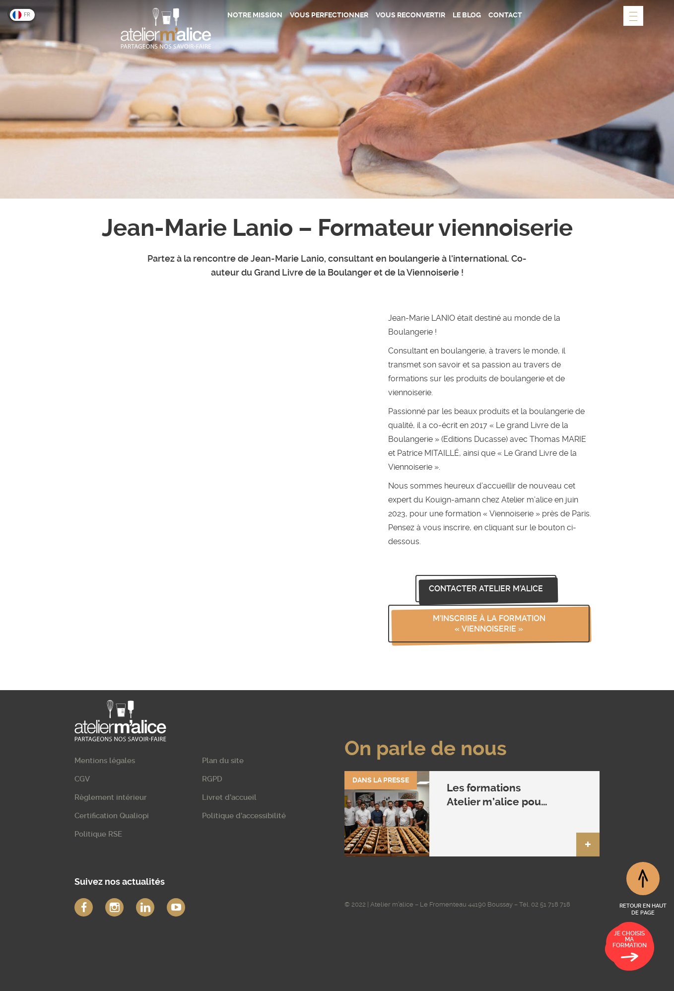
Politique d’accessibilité (244, 815)
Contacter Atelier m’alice (486, 588)
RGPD (212, 779)
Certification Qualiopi (111, 815)
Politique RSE (98, 834)
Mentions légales (104, 760)
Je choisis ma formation (629, 948)
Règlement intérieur (110, 797)
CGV (82, 779)
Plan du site (223, 760)
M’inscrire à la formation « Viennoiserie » (489, 624)
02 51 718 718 (550, 904)
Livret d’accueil (229, 797)
